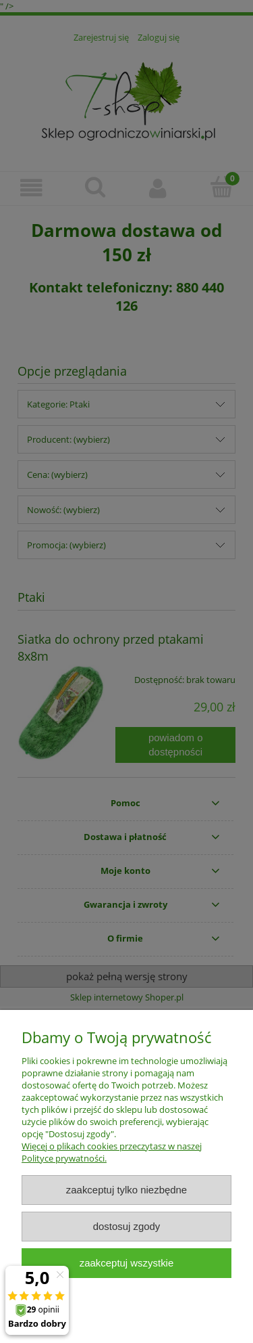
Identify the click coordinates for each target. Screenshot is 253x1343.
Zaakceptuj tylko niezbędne (126, 1189)
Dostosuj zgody (127, 1226)
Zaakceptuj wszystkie (126, 1263)
